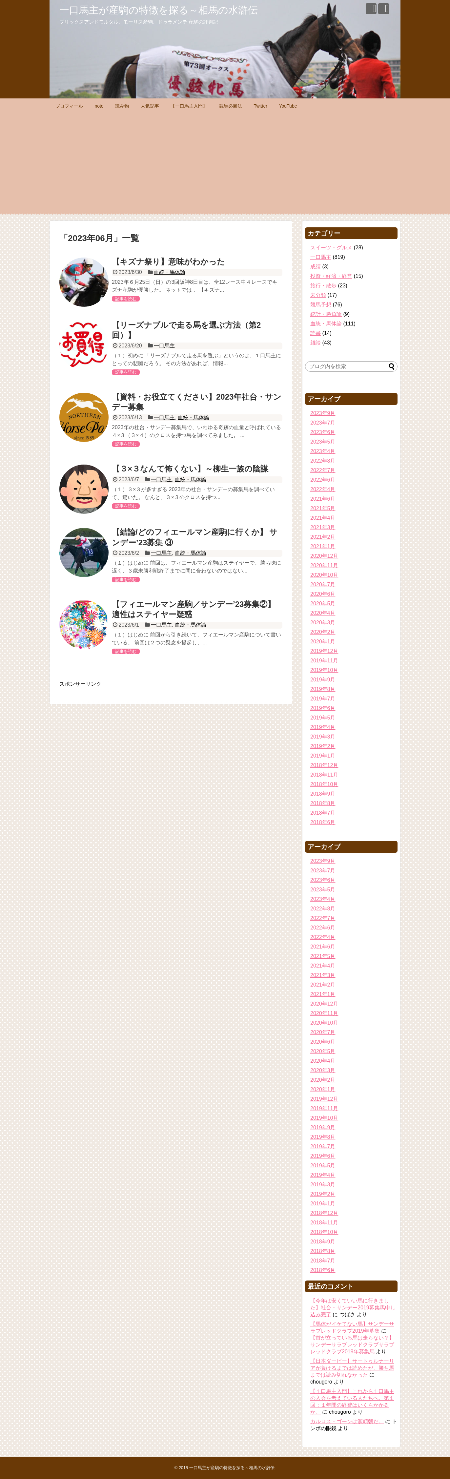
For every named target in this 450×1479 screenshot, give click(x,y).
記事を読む (125, 298)
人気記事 (150, 106)
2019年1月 (323, 756)
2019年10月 (324, 670)
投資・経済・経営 (331, 276)
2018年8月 (323, 803)
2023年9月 (323, 413)
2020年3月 (323, 622)
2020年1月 (323, 641)
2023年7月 (323, 423)
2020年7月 (323, 584)
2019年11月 (324, 660)
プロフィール (69, 106)
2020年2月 (323, 632)
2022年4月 (323, 489)
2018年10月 (324, 784)
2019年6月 (323, 708)
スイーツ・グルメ (331, 247)
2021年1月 (323, 546)
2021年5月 (323, 508)
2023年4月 (323, 451)
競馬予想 (320, 304)
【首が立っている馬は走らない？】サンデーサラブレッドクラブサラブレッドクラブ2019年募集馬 (352, 1344)
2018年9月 (323, 794)
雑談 (315, 342)
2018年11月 (324, 775)
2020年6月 (323, 594)
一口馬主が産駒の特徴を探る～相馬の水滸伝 (158, 10)
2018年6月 (323, 822)
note (98, 106)
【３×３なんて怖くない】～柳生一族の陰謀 (190, 468)
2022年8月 (323, 461)
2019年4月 (323, 727)
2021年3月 (323, 527)
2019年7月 (323, 698)
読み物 (122, 106)
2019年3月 (323, 737)
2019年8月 (323, 689)
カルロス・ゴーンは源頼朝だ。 (347, 1421)
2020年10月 (324, 575)
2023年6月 (323, 432)
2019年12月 (324, 651)
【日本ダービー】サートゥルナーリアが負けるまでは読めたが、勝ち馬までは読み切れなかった (352, 1368)
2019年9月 (323, 679)
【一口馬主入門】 (189, 106)
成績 (315, 266)
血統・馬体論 (169, 272)
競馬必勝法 (230, 106)
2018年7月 (323, 813)
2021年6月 (323, 499)
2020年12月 (324, 556)
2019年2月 (323, 746)
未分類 (318, 295)
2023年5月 (323, 442)
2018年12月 (324, 765)
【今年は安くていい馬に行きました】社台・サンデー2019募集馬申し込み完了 (353, 1307)
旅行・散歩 (323, 285)
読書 (315, 333)
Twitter (260, 106)
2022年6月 (323, 480)
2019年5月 (323, 717)
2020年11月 (324, 565)
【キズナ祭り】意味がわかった (168, 261)
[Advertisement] (225, 162)
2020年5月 (323, 603)
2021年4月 (323, 518)
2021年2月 (323, 537)
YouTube (288, 106)
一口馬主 (164, 345)
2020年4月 (323, 613)
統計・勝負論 (326, 314)
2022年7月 (323, 470)
